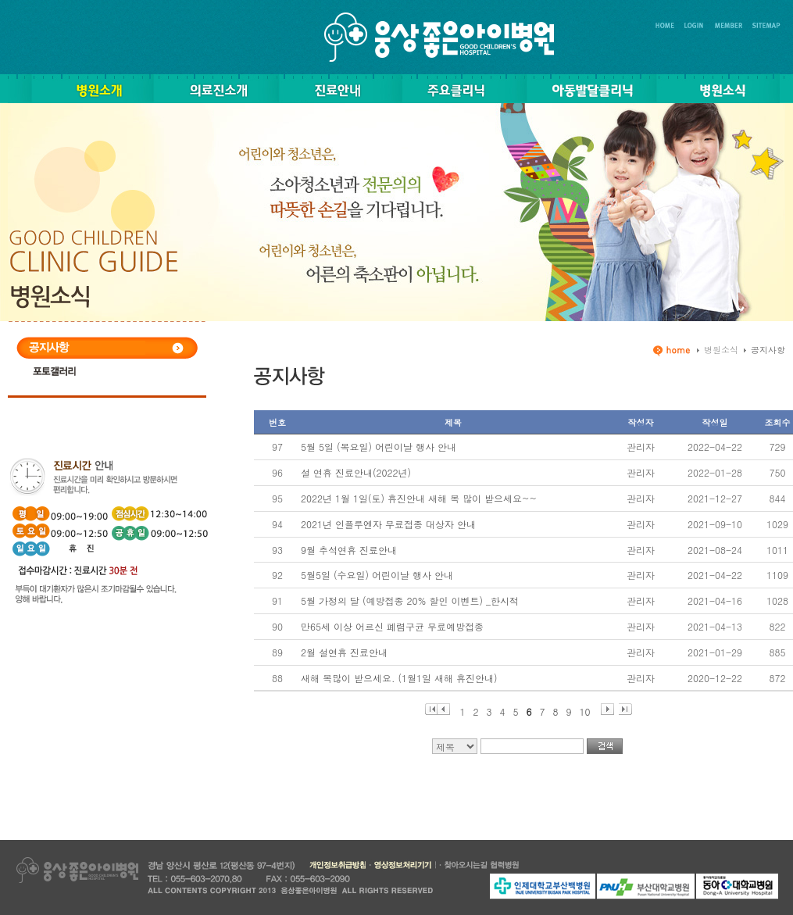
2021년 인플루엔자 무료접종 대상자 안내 (388, 524)
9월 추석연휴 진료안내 (349, 549)
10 (585, 710)
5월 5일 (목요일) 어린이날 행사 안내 (378, 446)
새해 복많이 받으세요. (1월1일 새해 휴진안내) (399, 677)
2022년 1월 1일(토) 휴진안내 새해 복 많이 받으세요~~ (419, 498)
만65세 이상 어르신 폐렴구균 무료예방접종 (392, 626)
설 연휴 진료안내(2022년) (356, 472)
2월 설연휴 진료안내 (344, 652)
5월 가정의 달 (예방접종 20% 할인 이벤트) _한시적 (410, 600)
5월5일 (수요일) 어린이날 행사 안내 (377, 574)
